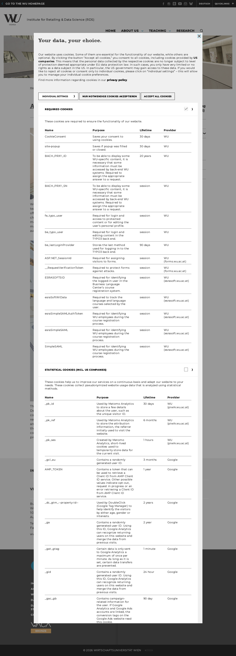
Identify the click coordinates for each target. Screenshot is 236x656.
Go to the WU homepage (25, 3)
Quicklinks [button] (224, 3)
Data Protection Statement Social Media (65, 600)
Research (172, 174)
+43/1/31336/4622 (49, 523)
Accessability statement (51, 589)
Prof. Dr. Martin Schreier (121, 419)
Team (172, 145)
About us (172, 133)
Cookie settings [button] (44, 614)
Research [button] (185, 31)
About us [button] (129, 31)
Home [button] (110, 31)
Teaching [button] (157, 31)
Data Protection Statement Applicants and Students (67, 607)
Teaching (172, 164)
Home (34, 87)
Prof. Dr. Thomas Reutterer (58, 424)
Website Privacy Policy (50, 594)
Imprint (37, 583)
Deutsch (204, 3)
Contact (174, 153)
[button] (201, 31)
